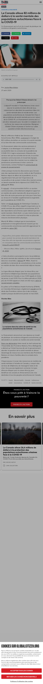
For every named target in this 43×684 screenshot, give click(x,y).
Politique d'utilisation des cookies (21, 681)
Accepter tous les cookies (21, 670)
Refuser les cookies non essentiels (21, 677)
